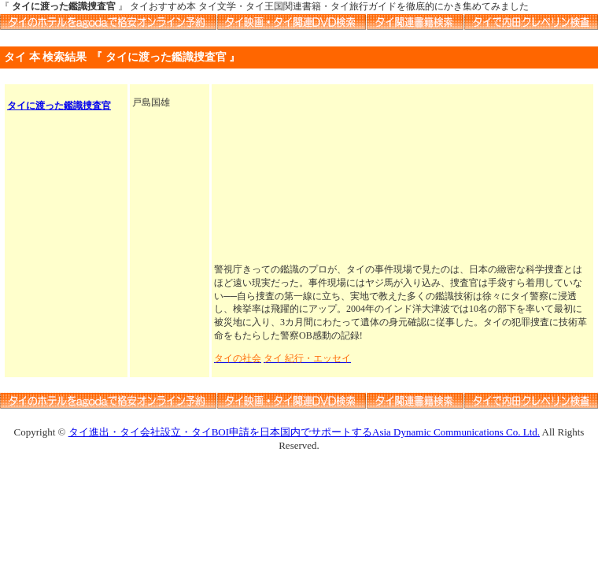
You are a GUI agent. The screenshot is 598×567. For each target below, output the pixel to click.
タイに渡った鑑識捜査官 (59, 105)
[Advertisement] (402, 175)
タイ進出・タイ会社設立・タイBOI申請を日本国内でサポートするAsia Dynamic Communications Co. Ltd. (304, 432)
